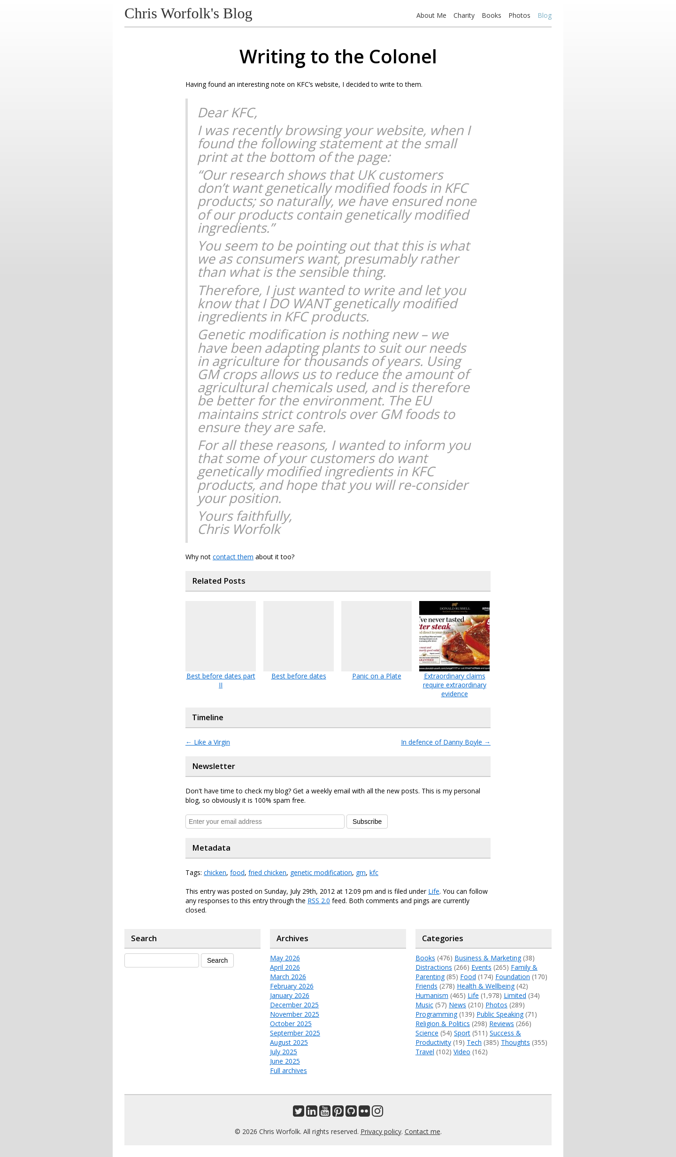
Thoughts (515, 1042)
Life (433, 891)
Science (426, 1032)
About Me (431, 15)
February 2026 (292, 986)
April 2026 (285, 967)
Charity (464, 15)
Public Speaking (499, 1014)
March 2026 (288, 976)
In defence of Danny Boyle (446, 742)
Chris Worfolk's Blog (188, 13)
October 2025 (291, 1023)
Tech (474, 1042)
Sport (462, 1032)
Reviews (501, 1023)
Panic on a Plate (376, 675)
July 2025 (283, 1051)
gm (361, 872)
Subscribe (367, 821)
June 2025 (285, 1061)
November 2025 (294, 1014)
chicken (215, 872)
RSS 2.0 (318, 900)
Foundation (512, 976)
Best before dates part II (220, 680)
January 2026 (289, 995)
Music (424, 1004)
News (457, 1004)
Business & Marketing (487, 957)
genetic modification (321, 872)
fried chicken (267, 872)
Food (468, 976)
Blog (545, 15)
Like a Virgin (207, 742)
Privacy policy (381, 1131)
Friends (426, 986)
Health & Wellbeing (486, 986)
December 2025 (294, 1004)
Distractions (433, 967)
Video (461, 1051)
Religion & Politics (442, 1023)
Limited (515, 995)
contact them (233, 556)
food (237, 872)
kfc (373, 872)
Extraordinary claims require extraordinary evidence (454, 684)
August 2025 (289, 1042)
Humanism (431, 995)
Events (481, 967)
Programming (436, 1014)
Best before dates (298, 675)
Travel (424, 1051)
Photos (519, 15)
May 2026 (285, 957)
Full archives (288, 1070)
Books (491, 15)
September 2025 (295, 1032)
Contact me (422, 1131)
